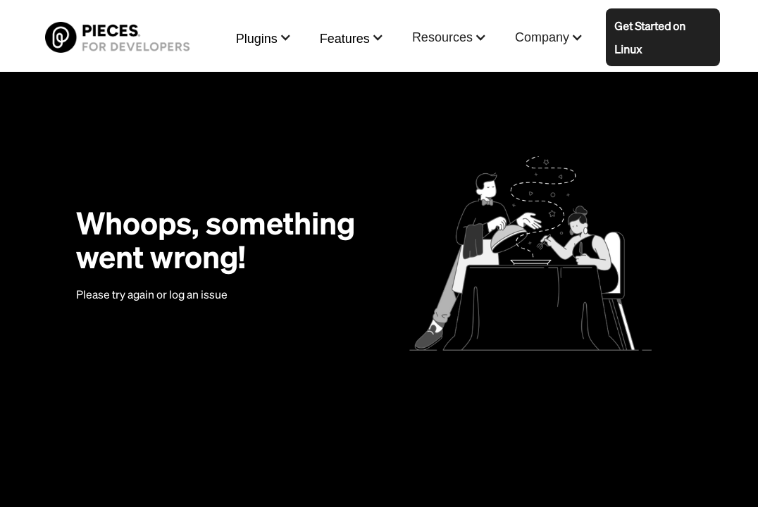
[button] (264, 37)
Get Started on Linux (649, 37)
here (241, 294)
